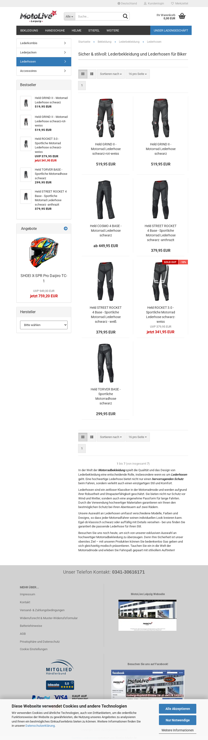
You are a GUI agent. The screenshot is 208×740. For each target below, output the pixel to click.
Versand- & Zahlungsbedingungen (42, 610)
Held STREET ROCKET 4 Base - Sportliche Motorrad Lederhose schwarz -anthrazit (160, 233)
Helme (76, 30)
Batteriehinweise (31, 626)
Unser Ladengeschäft (171, 30)
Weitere (113, 30)
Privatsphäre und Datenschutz (40, 641)
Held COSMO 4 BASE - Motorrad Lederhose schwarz (106, 230)
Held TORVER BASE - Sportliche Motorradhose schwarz (106, 396)
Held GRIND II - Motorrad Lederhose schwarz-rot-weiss (106, 148)
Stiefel (94, 30)
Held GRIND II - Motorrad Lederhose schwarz (161, 148)
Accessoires (28, 71)
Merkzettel (179, 3)
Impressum (27, 594)
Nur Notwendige (178, 720)
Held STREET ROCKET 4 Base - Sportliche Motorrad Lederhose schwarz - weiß (106, 314)
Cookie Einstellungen (33, 649)
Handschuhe (55, 30)
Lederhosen (28, 61)
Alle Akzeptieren (177, 709)
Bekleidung (29, 30)
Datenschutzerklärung (40, 725)
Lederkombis (28, 43)
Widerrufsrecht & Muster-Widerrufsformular (49, 618)
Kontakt (25, 602)
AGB (23, 633)
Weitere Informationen (177, 730)
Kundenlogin (154, 3)
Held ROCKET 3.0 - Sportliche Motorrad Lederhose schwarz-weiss (160, 314)
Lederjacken (28, 52)
